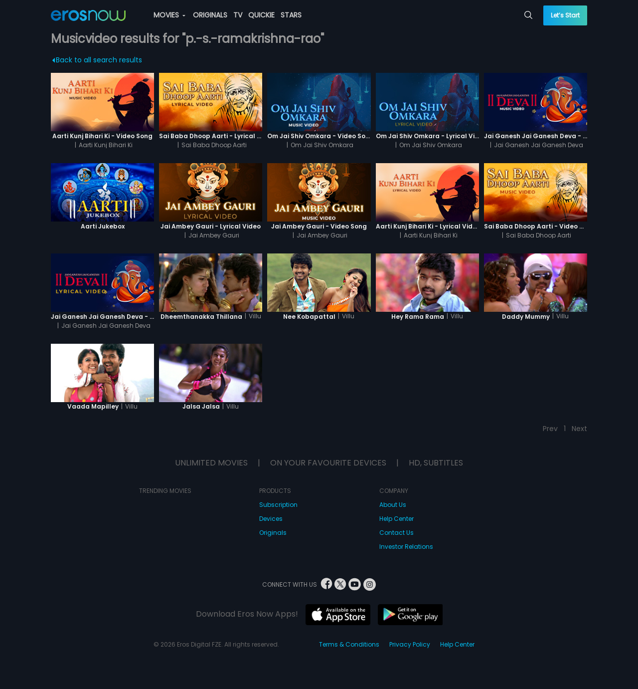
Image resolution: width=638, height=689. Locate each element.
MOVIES (169, 15)
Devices (271, 518)
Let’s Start (565, 15)
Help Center (396, 518)
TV (237, 15)
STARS (291, 15)
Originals (273, 532)
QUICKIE (261, 15)
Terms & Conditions (349, 644)
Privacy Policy (409, 644)
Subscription (278, 504)
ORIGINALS (210, 15)
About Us (392, 504)
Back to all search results (97, 60)
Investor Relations (406, 546)
